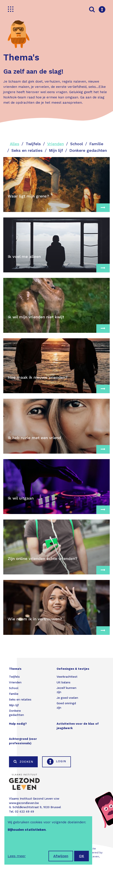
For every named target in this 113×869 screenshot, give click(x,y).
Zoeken (23, 761)
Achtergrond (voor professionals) (23, 741)
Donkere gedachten (88, 150)
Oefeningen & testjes (73, 668)
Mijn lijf (56, 150)
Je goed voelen (67, 697)
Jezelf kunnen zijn (66, 690)
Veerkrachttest (67, 676)
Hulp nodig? (18, 723)
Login (56, 761)
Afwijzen (60, 856)
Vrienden (55, 143)
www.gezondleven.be (24, 803)
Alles (14, 143)
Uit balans (63, 682)
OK (81, 856)
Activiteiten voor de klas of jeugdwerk (78, 726)
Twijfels (33, 143)
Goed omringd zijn (66, 705)
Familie (96, 143)
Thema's (15, 668)
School (76, 143)
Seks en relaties (27, 150)
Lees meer (17, 856)
